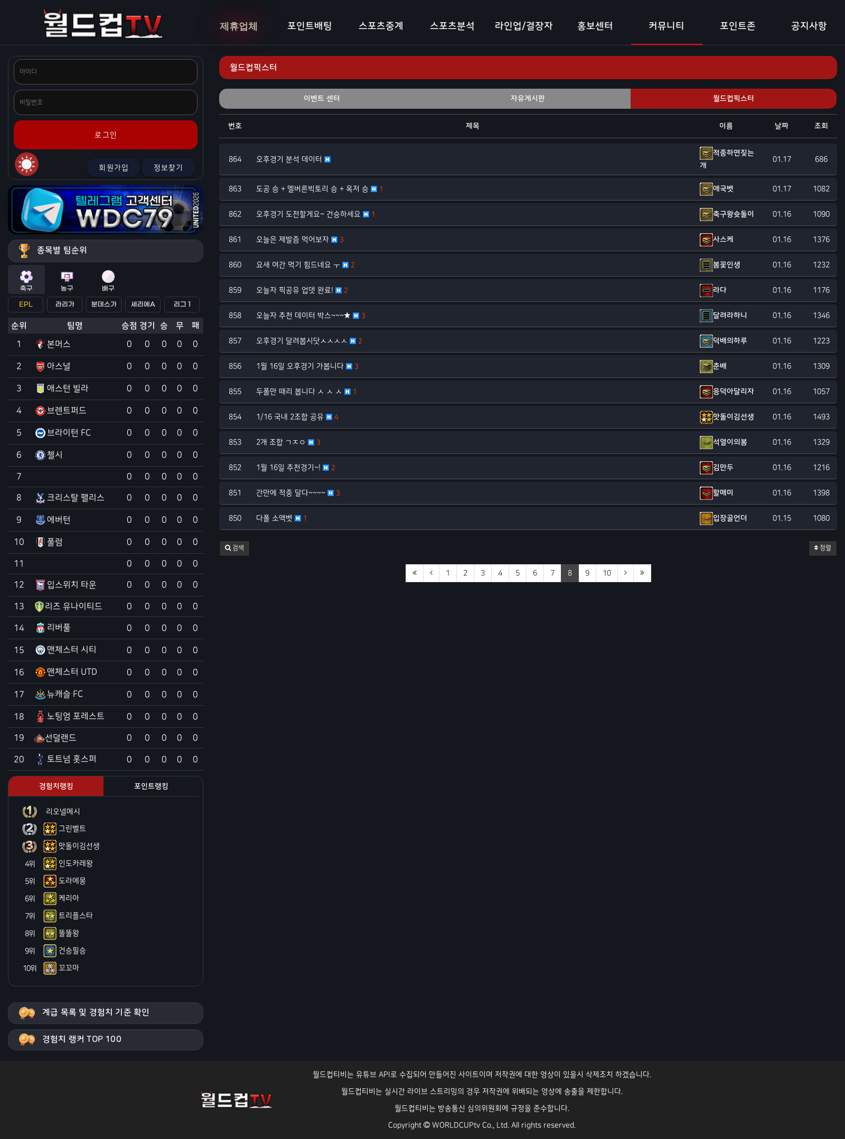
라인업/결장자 (524, 26)
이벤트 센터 (322, 98)
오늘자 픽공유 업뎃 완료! (302, 290)
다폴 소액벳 (281, 518)
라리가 (64, 304)
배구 (108, 281)
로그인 (106, 135)
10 (607, 573)
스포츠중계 (381, 26)
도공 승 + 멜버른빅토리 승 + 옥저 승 (319, 189)
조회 (821, 126)
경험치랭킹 (56, 786)
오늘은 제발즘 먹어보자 (300, 239)
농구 (67, 281)
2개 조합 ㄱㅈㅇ (288, 442)
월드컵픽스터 (733, 98)
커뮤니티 (666, 26)
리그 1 (182, 304)
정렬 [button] (822, 548)
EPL (26, 304)
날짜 (781, 126)
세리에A (143, 304)
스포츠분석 (452, 26)
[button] (234, 548)
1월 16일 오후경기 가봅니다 (307, 366)
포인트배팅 (309, 26)
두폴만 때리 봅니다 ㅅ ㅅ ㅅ (306, 391)
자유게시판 (528, 98)
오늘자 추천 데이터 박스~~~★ (310, 315)
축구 (26, 281)
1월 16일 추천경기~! (295, 467)
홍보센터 (595, 26)
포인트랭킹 (151, 786)
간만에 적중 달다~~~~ (298, 493)
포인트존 (738, 26)
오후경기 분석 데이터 (293, 159)
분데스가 (104, 304)
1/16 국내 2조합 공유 (297, 417)
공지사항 (809, 26)
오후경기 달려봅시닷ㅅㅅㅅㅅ (309, 341)
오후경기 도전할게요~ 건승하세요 (315, 214)
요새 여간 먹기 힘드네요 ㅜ (305, 265)
